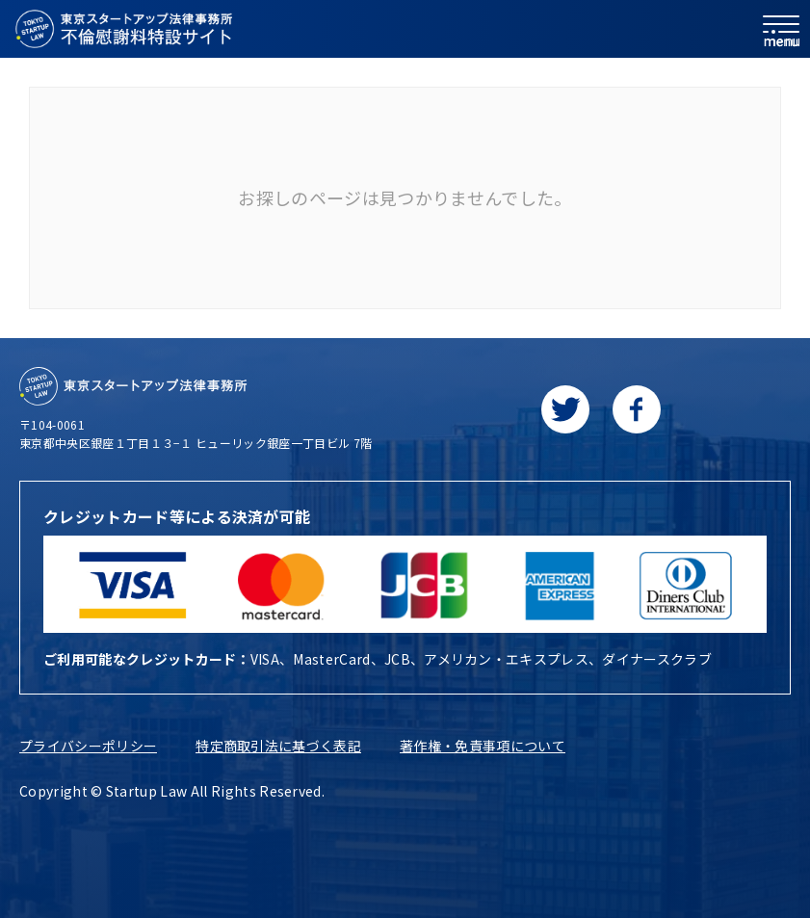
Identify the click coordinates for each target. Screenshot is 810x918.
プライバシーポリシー (88, 745)
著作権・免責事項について (482, 745)
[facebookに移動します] (637, 409)
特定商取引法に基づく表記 (278, 745)
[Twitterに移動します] (565, 409)
